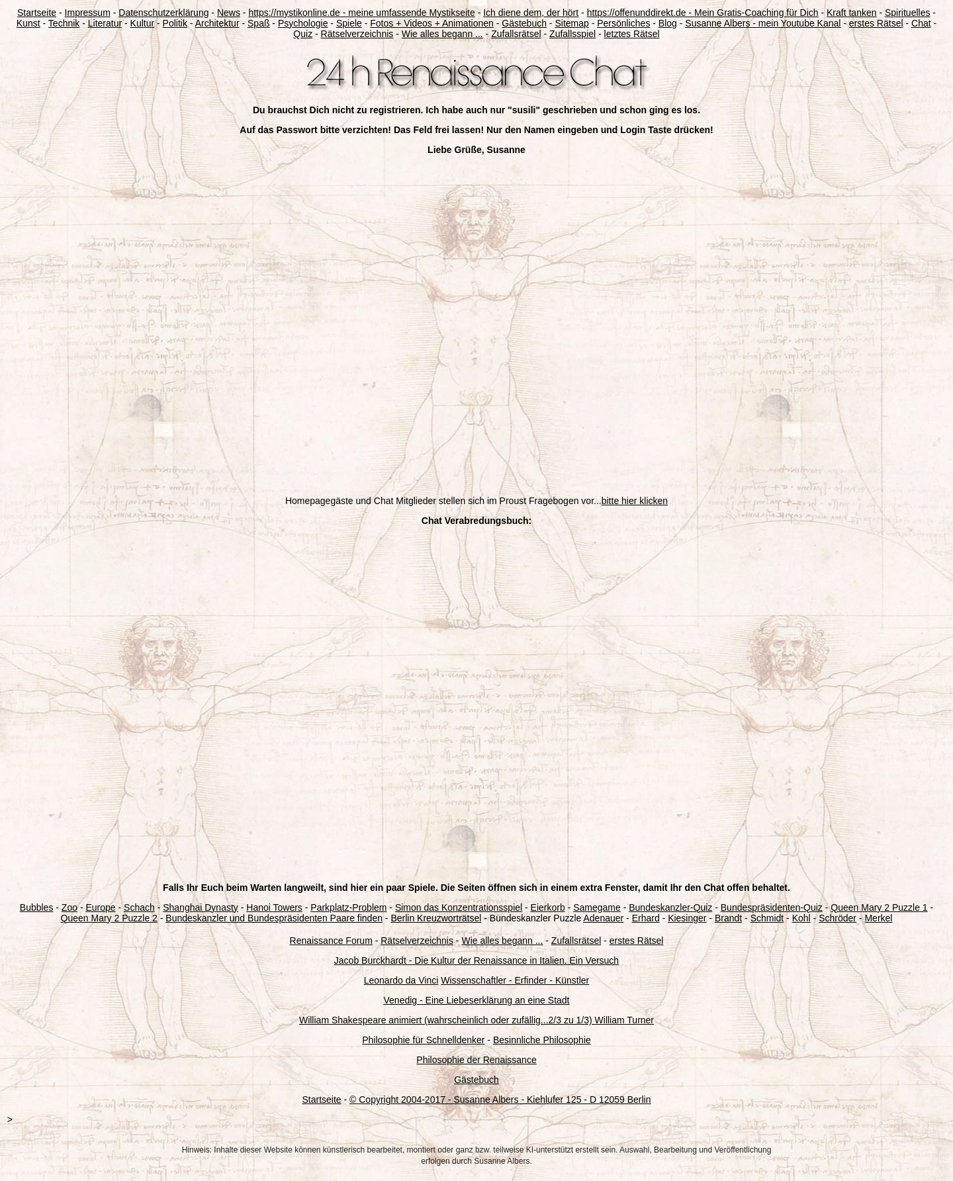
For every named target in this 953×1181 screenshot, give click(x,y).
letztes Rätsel (632, 33)
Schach (139, 907)
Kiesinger (687, 918)
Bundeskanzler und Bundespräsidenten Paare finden (274, 918)
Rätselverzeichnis (357, 33)
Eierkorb (548, 907)
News (228, 12)
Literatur (105, 23)
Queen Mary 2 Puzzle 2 (109, 918)
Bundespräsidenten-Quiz (772, 907)
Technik (63, 23)
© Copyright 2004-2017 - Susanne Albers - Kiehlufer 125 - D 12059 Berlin (500, 1099)
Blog (667, 23)
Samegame (597, 907)
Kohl (801, 918)
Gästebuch (524, 23)
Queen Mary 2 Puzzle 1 (879, 907)
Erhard (646, 918)
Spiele (349, 23)
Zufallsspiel (572, 33)
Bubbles (37, 907)
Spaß (258, 23)
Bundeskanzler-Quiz (670, 907)
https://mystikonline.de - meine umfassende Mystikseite (361, 12)
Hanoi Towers (274, 907)
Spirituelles (907, 12)
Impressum (88, 12)
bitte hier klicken (635, 500)
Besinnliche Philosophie (542, 1040)
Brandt (728, 918)
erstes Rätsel (876, 23)
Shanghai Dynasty (200, 907)
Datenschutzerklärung (163, 12)
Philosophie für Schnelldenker (423, 1040)
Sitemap (571, 23)
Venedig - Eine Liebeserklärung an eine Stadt (477, 1000)
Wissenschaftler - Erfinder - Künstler (515, 980)
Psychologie (303, 23)
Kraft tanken (852, 12)
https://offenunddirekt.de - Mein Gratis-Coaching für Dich (703, 12)
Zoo (69, 907)
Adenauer (603, 918)
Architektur (217, 23)
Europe (100, 907)
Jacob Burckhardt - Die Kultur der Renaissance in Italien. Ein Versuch (476, 960)
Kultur (142, 23)
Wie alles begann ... (442, 33)
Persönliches (623, 23)
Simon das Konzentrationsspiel (458, 907)
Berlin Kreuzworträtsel (435, 918)
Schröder (837, 918)
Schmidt (767, 918)
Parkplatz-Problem (348, 907)
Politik (175, 23)
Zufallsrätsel (516, 33)
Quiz (302, 33)
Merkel (878, 918)
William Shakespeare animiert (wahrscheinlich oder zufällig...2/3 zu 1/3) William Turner (476, 1020)
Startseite (36, 12)
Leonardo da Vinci (401, 980)
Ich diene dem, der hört (530, 12)
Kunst (28, 23)
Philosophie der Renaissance (476, 1059)
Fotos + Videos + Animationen (432, 23)
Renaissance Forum (331, 940)
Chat (921, 23)
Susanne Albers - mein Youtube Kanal (762, 23)
